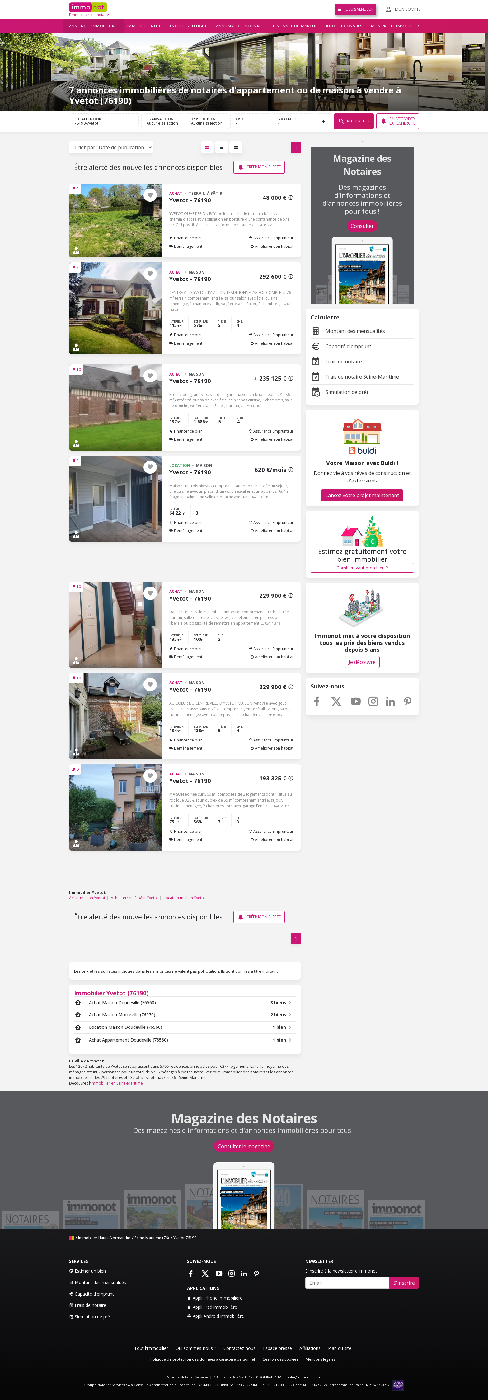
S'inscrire (404, 1282)
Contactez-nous (239, 1348)
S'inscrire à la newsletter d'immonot (341, 1271)
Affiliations (310, 1348)
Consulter (362, 226)
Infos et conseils (344, 26)
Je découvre (362, 662)
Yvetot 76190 (184, 1237)
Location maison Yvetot (184, 897)
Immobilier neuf (144, 26)
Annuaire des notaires (240, 26)
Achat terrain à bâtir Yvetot (134, 897)
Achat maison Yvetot (87, 897)
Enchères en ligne (188, 26)
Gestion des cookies (280, 1359)
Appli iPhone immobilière (214, 1298)
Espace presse (277, 1348)
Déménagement (185, 246)
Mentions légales (321, 1359)
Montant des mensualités (348, 331)
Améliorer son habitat (271, 246)
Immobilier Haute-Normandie (104, 1237)
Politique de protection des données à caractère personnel (202, 1359)
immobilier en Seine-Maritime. (117, 1083)
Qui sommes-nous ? (196, 1348)
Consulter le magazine (244, 1146)
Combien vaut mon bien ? (362, 568)
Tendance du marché (294, 26)
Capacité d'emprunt (341, 346)
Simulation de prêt (339, 392)
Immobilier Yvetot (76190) (111, 993)
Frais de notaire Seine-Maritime (355, 376)
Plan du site (339, 1348)
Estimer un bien (87, 1271)
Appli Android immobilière (215, 1316)
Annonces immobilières (94, 26)
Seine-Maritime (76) (151, 1237)
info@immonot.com (304, 1377)
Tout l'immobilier (151, 1348)
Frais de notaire (336, 361)
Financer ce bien (186, 238)
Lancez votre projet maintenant (362, 495)
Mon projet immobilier (395, 26)
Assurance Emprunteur (271, 238)
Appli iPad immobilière (212, 1307)
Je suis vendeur (355, 9)
